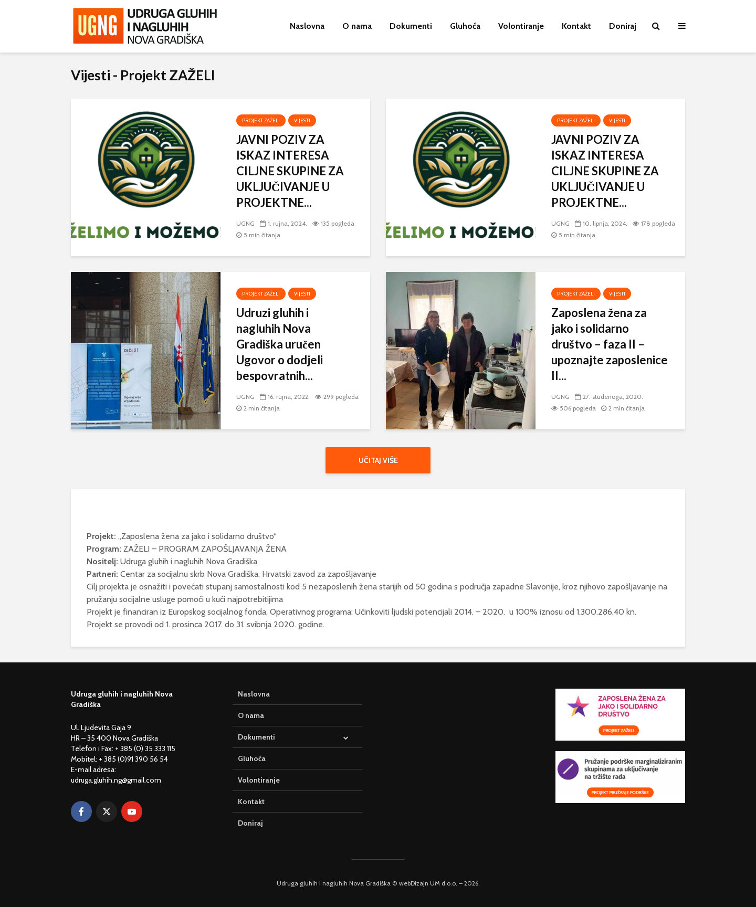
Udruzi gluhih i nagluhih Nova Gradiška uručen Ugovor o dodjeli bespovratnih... (279, 344)
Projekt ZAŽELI (261, 120)
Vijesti (302, 120)
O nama (357, 26)
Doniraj (622, 26)
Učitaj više (378, 460)
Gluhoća (465, 26)
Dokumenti (411, 26)
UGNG (245, 223)
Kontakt (576, 26)
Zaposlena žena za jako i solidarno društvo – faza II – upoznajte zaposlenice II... (609, 344)
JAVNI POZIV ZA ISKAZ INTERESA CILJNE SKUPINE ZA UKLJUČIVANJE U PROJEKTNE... (290, 170)
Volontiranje (521, 26)
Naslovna (307, 26)
